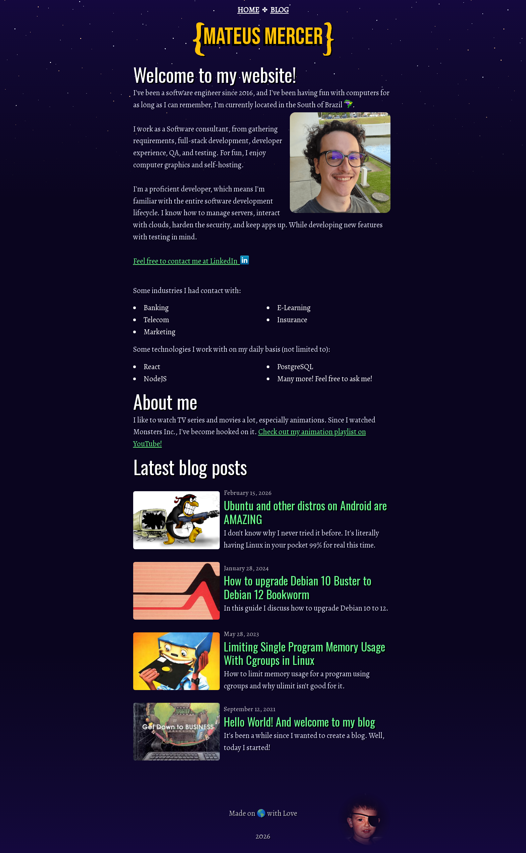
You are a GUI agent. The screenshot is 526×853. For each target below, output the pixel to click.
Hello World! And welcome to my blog (299, 721)
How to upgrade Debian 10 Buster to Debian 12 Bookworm (297, 587)
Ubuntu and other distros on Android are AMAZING (305, 512)
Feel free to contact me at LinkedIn (191, 261)
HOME (248, 10)
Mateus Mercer (263, 37)
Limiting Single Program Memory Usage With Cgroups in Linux (304, 653)
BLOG (279, 10)
